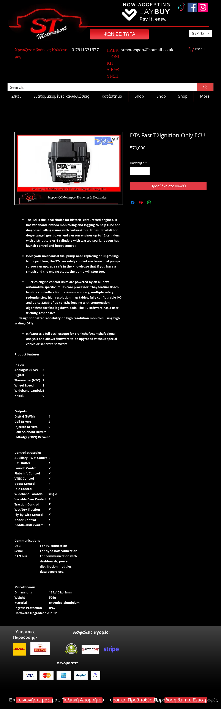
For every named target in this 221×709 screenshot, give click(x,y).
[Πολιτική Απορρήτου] (83, 700)
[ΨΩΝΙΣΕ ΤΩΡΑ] (119, 34)
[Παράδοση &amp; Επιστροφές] (185, 700)
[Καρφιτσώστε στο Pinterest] (141, 202)
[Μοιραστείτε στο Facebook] (132, 202)
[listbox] (200, 33)
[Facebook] (192, 7)
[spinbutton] (140, 171)
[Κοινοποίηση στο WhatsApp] (149, 202)
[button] (200, 33)
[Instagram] (203, 7)
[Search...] (99, 87)
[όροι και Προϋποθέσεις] (134, 700)
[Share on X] (157, 202)
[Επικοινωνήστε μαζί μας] (34, 700)
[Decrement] (133, 171)
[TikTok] (181, 7)
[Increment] (146, 171)
